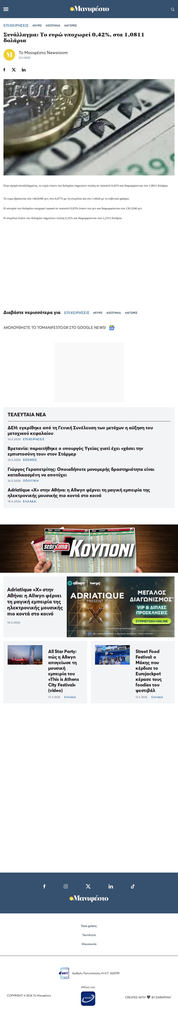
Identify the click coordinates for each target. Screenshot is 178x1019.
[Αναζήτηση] (173, 9)
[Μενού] (5, 9)
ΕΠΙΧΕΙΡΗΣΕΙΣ (16, 25)
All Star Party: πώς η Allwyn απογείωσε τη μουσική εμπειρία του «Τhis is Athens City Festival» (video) (63, 671)
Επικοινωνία (89, 944)
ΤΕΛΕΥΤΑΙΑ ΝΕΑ (27, 414)
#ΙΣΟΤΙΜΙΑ (53, 25)
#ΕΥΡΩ (36, 25)
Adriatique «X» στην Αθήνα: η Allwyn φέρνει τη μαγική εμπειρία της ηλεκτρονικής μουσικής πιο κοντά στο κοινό (79, 492)
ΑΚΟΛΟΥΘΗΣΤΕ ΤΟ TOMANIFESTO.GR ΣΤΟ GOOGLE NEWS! (58, 327)
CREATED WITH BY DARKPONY (148, 997)
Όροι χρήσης (89, 926)
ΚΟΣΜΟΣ (30, 460)
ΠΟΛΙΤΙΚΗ (30, 480)
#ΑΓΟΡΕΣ (70, 25)
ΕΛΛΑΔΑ (29, 501)
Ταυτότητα (88, 935)
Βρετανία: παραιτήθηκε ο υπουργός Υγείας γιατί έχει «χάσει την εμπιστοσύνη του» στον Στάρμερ (75, 451)
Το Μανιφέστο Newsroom (43, 52)
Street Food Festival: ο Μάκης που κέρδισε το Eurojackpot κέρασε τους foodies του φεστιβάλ (149, 671)
